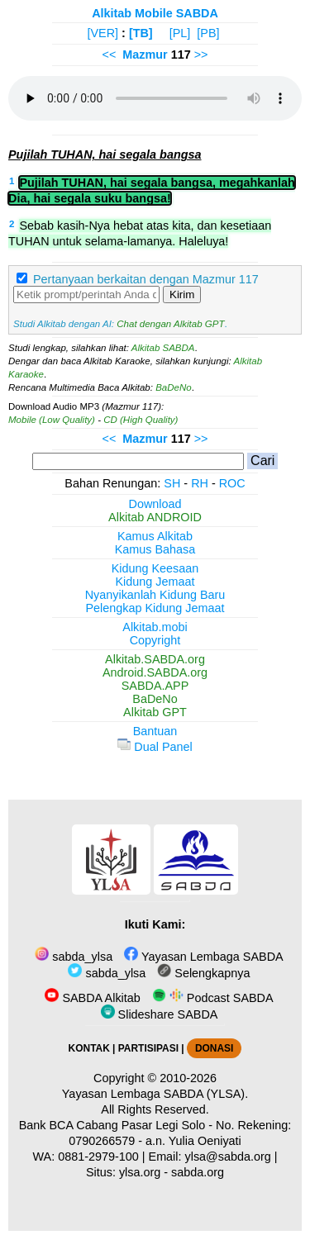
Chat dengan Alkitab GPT (170, 324)
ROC (232, 483)
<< (109, 54)
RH (199, 483)
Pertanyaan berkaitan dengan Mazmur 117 (146, 279)
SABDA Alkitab (92, 998)
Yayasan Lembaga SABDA (203, 956)
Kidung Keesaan (155, 568)
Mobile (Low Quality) (51, 420)
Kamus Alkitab (155, 536)
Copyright (155, 640)
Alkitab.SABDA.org (155, 659)
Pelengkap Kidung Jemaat (154, 608)
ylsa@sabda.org (228, 1156)
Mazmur (144, 54)
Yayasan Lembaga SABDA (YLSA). (155, 1093)
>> (201, 54)
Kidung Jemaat (155, 581)
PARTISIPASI (148, 1048)
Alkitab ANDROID (155, 517)
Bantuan (155, 731)
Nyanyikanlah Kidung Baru (155, 594)
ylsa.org (139, 1172)
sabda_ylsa (73, 956)
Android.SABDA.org (155, 672)
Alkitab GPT (155, 712)
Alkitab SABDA (163, 348)
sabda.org (197, 1172)
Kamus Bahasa (155, 549)
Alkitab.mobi (154, 627)
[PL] (180, 33)
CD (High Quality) (140, 420)
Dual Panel (154, 746)
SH (172, 483)
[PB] (208, 33)
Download (155, 504)
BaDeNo (173, 387)
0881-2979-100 (98, 1156)
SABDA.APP (155, 685)
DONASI (214, 1048)
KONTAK (89, 1048)
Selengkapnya (203, 973)
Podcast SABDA (213, 998)
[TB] (141, 33)
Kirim (181, 294)
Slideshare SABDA (159, 1014)
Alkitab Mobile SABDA (155, 13)
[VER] (103, 33)
